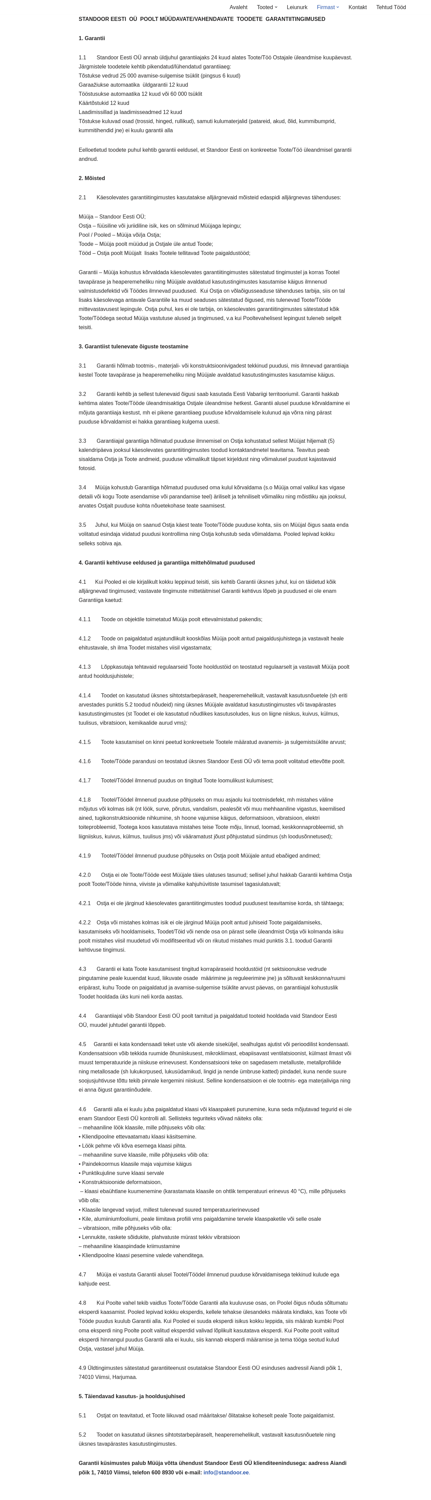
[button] (275, 7)
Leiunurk (297, 7)
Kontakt (358, 7)
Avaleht (238, 7)
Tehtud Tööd (391, 7)
